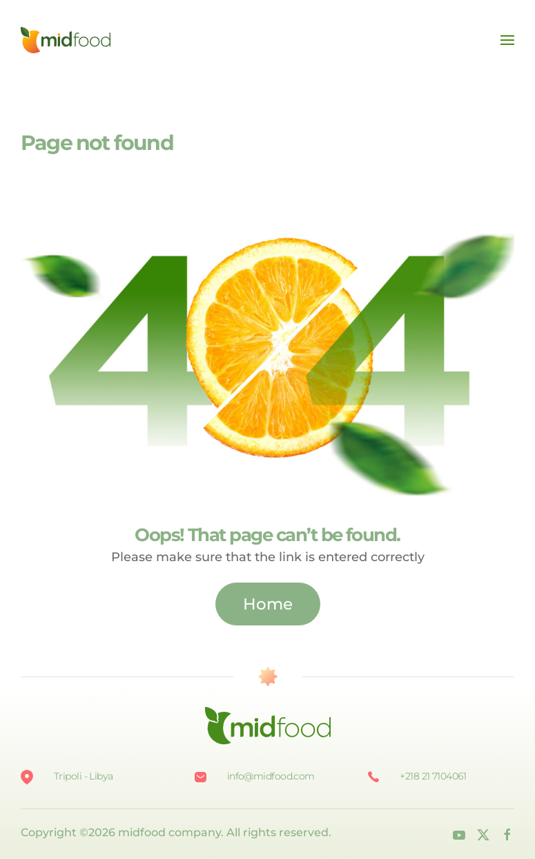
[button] (507, 40)
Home (268, 604)
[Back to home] (65, 40)
